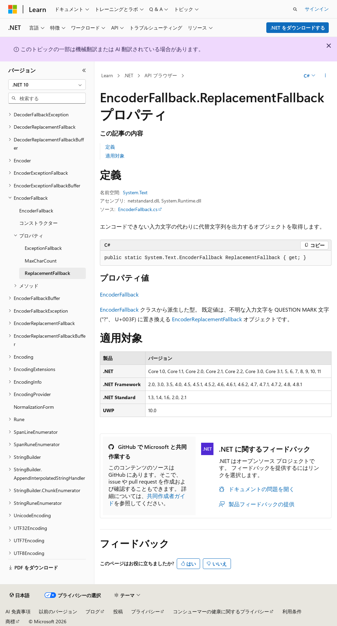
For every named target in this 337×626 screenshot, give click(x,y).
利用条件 (292, 611)
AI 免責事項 (18, 611)
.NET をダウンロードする (297, 27)
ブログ (92, 611)
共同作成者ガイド (146, 499)
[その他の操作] (325, 75)
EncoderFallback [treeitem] (36, 210)
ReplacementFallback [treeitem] (47, 273)
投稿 (118, 611)
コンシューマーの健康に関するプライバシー (221, 611)
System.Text (135, 192)
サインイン (317, 8)
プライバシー (145, 611)
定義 (110, 146)
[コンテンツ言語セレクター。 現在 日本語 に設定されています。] (19, 595)
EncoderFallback (119, 294)
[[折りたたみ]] (84, 70)
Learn (107, 75)
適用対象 (115, 155)
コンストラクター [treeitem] (38, 223)
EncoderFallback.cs (138, 209)
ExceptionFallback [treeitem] (43, 248)
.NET (128, 75)
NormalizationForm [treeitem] (34, 407)
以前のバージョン (58, 611)
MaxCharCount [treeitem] (41, 260)
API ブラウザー (160, 75)
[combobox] (47, 84)
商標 (10, 621)
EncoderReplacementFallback (207, 319)
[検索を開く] (295, 9)
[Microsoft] (12, 9)
